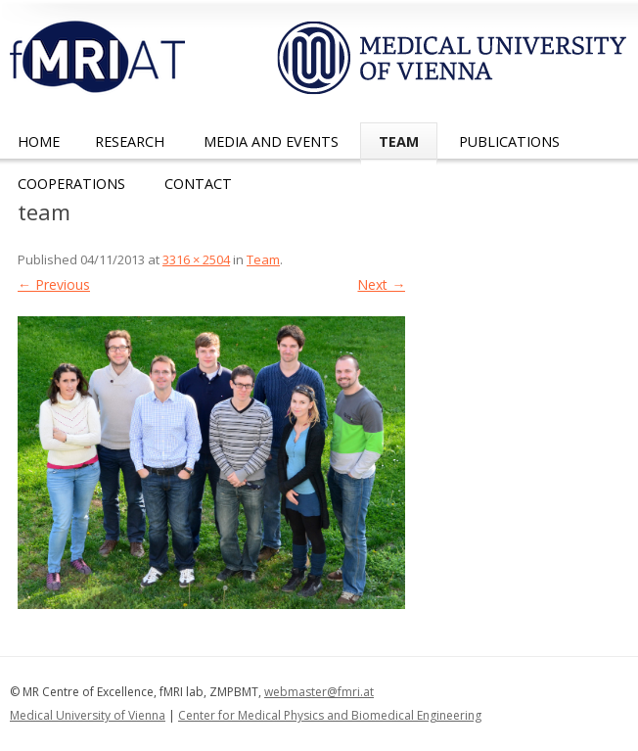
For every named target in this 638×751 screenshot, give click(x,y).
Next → (381, 284)
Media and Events (271, 141)
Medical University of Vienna (87, 715)
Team (399, 141)
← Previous (54, 284)
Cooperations (71, 183)
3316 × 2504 (196, 259)
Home (39, 141)
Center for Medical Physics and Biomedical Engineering (329, 715)
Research (129, 141)
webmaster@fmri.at (319, 691)
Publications (509, 141)
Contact (198, 183)
